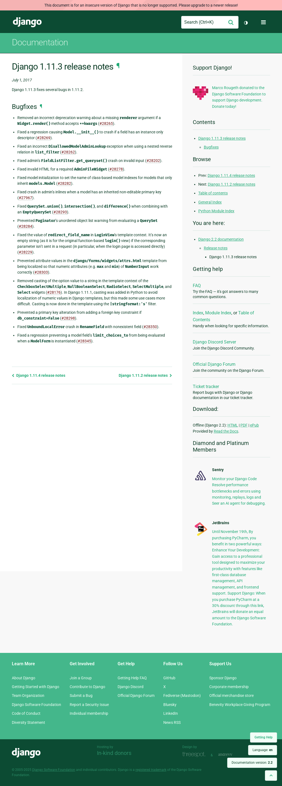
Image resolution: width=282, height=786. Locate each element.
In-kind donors (114, 753)
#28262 (68, 152)
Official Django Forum (214, 364)
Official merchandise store (231, 695)
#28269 (43, 138)
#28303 (41, 272)
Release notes (215, 248)
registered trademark (150, 770)
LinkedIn (170, 713)
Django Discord (130, 687)
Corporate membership (229, 687)
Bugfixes (211, 147)
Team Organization (28, 695)
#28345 (84, 341)
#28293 (60, 212)
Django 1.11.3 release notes (222, 138)
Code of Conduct (26, 713)
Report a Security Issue (89, 704)
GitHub (169, 678)
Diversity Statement (28, 722)
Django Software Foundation (36, 704)
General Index (210, 202)
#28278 (116, 169)
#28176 (54, 292)
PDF (244, 425)
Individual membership (89, 713)
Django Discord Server (214, 342)
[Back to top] (271, 775)
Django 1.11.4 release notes (38, 375)
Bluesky (170, 704)
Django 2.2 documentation (221, 239)
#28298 (68, 318)
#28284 (25, 226)
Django (27, 22)
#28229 (25, 252)
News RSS (172, 722)
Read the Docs (226, 431)
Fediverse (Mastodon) (182, 695)
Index (198, 312)
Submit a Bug (81, 695)
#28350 (150, 327)
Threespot (195, 754)
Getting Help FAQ (132, 678)
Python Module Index (216, 211)
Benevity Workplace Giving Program (239, 704)
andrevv (231, 754)
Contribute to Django (87, 687)
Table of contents (213, 193)
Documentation (40, 42)
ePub (254, 425)
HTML (232, 425)
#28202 (153, 160)
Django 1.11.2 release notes (145, 375)
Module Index (218, 312)
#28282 (64, 183)
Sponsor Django (223, 678)
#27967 (25, 198)
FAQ (197, 285)
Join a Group (81, 678)
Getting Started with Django (35, 687)
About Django (23, 678)
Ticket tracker (206, 386)
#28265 (106, 123)
